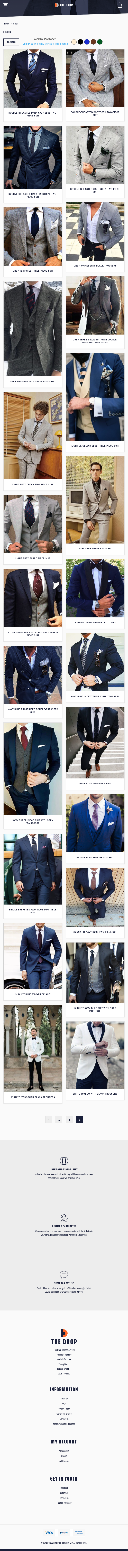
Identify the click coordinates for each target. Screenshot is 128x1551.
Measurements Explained (64, 1424)
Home (6, 23)
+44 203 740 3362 (64, 1503)
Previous (48, 1119)
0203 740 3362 (64, 1373)
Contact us (64, 1419)
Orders (64, 1456)
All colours (11, 42)
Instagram (64, 1493)
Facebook (64, 1488)
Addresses (64, 1461)
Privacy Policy (64, 1409)
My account (64, 1451)
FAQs (64, 1403)
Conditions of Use (64, 1414)
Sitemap (64, 1398)
